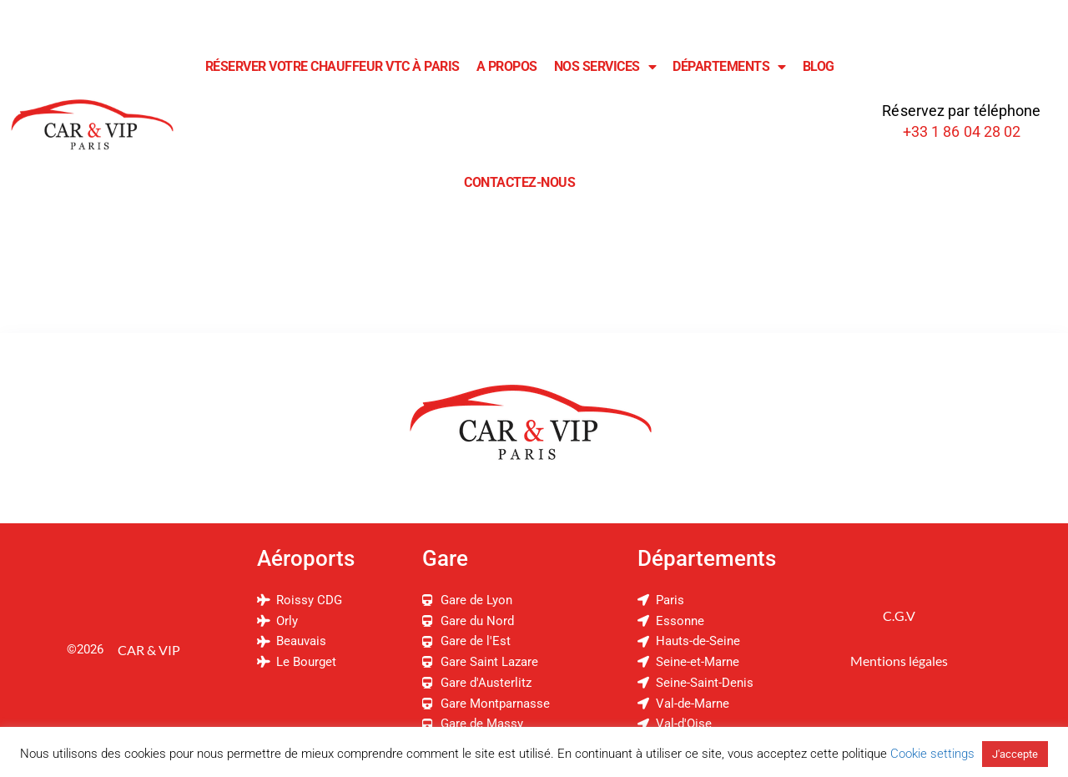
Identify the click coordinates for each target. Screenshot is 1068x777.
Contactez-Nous (519, 182)
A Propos (506, 66)
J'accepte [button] (1015, 754)
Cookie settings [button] (932, 753)
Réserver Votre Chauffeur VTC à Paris (332, 66)
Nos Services (605, 67)
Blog (818, 66)
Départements (729, 67)
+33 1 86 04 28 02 (962, 131)
